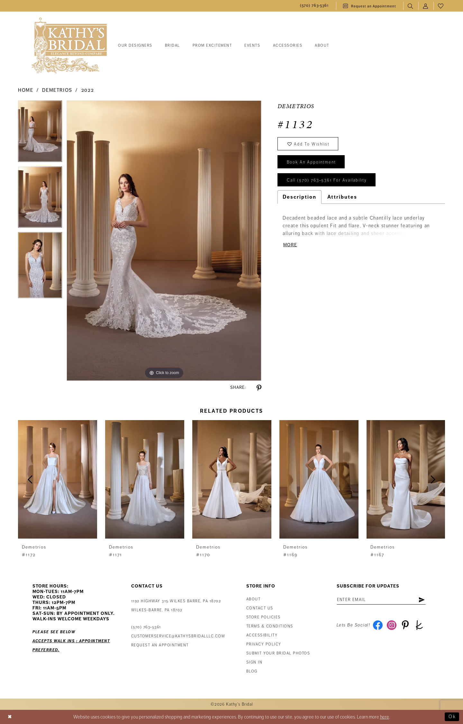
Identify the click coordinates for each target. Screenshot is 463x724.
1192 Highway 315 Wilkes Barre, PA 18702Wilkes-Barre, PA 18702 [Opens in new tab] (176, 606)
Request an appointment (160, 645)
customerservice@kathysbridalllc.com (178, 636)
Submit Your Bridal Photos (278, 653)
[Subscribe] (422, 600)
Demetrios (57, 90)
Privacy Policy (263, 644)
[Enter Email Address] (381, 600)
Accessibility (262, 635)
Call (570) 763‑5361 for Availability (327, 180)
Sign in (254, 662)
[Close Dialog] (10, 717)
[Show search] (410, 6)
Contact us (259, 608)
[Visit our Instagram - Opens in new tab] (391, 625)
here (384, 717)
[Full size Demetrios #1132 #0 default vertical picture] (164, 240)
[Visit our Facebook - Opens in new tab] (377, 625)
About (253, 599)
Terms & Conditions (269, 626)
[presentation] (57, 479)
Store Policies (263, 617)
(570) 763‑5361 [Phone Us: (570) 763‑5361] (146, 627)
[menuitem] (314, 6)
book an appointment (311, 162)
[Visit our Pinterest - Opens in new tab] (405, 625)
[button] (425, 6)
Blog (252, 671)
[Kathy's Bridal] (69, 45)
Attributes (342, 197)
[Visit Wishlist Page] (441, 6)
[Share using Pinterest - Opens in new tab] (259, 388)
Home (25, 90)
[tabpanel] (40, 133)
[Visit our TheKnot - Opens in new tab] (419, 625)
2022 (87, 90)
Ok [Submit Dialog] (452, 717)
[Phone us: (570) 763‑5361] (314, 6)
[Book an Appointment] (369, 6)
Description (299, 197)
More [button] (290, 245)
